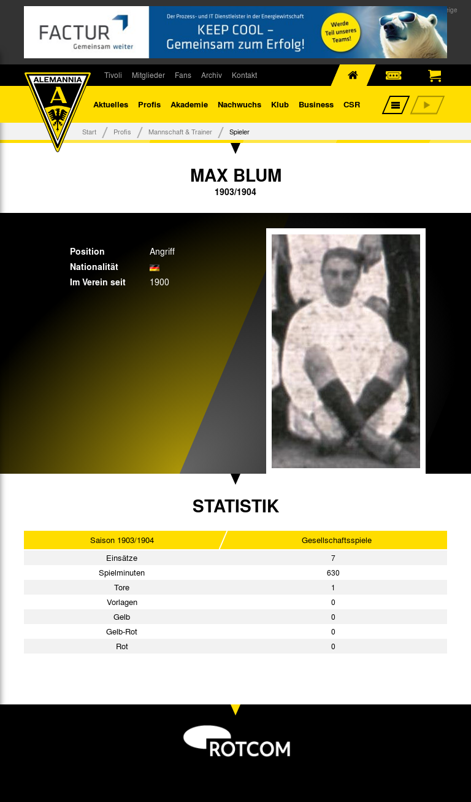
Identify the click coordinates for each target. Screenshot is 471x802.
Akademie (189, 104)
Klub (280, 104)
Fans (183, 74)
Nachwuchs (239, 104)
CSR (351, 104)
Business (316, 104)
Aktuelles (110, 104)
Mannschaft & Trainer (180, 131)
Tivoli (113, 74)
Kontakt (244, 74)
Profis (149, 104)
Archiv (211, 74)
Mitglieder (148, 74)
